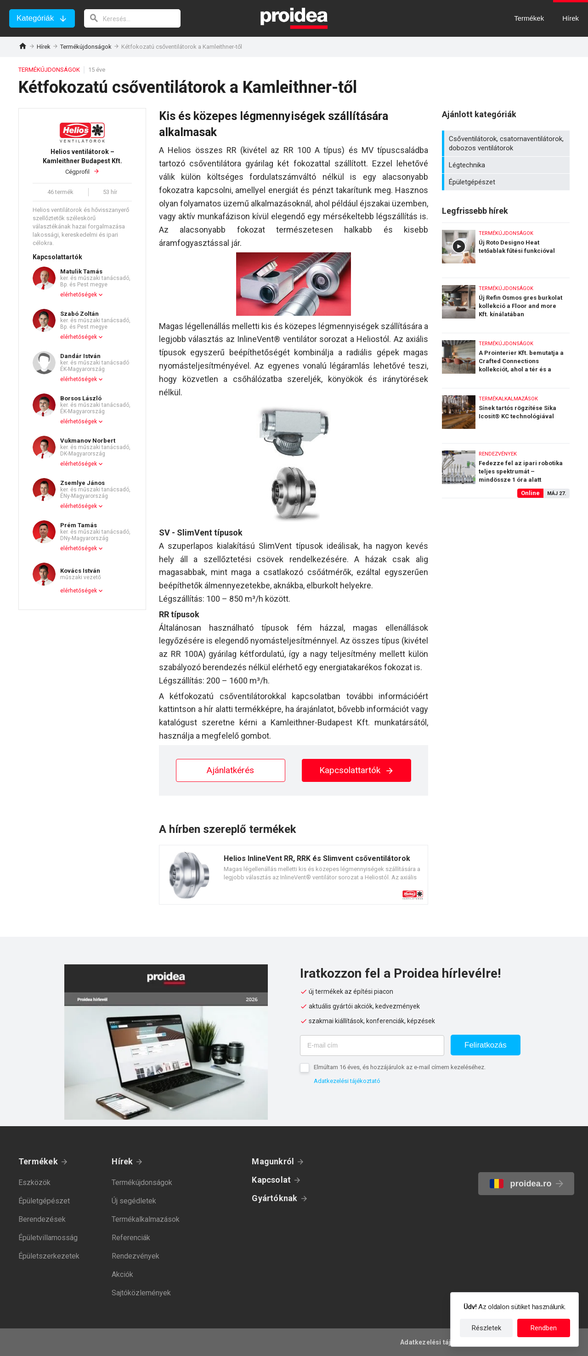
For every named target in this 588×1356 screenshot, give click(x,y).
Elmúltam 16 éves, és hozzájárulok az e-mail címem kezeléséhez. (400, 1067)
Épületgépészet (507, 182)
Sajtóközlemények (141, 1292)
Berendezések (42, 1219)
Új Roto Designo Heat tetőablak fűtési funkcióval (506, 248)
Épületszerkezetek (48, 1256)
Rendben (544, 1328)
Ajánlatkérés (230, 770)
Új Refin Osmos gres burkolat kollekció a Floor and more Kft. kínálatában (506, 303)
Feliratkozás (485, 1045)
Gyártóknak (274, 1198)
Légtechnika (507, 165)
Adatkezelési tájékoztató (347, 1080)
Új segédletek (134, 1200)
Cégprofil (82, 161)
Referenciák (131, 1237)
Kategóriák (35, 18)
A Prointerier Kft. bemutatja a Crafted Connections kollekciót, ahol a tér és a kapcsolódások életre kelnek (506, 358)
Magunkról (273, 1161)
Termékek (38, 1161)
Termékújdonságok (86, 46)
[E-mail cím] (372, 1045)
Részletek (486, 1328)
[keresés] (132, 18)
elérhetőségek (78, 294)
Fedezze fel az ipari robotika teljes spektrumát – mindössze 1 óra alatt (506, 471)
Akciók (122, 1274)
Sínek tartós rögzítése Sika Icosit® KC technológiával (506, 413)
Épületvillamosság (48, 1237)
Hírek (44, 46)
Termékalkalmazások (146, 1219)
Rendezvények (135, 1256)
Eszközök (34, 1182)
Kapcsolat (271, 1180)
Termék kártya (293, 874)
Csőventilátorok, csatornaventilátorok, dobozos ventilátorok (507, 143)
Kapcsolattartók (356, 770)
